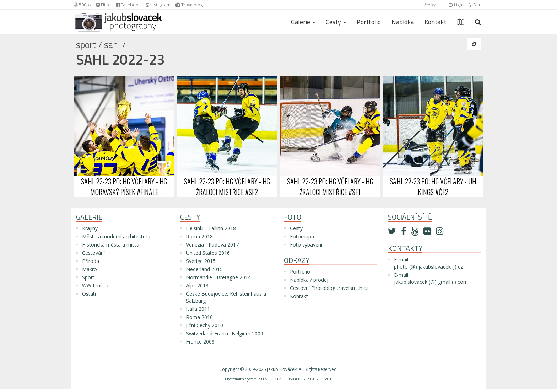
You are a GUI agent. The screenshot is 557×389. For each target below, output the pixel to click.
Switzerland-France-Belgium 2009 (224, 333)
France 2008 (200, 341)
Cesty (296, 228)
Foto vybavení (306, 244)
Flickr (103, 5)
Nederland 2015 (204, 269)
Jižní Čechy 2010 (204, 325)
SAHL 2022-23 (120, 59)
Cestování (93, 252)
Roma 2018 (199, 236)
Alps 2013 (197, 285)
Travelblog (189, 5)
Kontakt (435, 22)
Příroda (90, 261)
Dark (476, 5)
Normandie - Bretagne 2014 (218, 277)
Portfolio (369, 22)
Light (456, 5)
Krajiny (90, 228)
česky (430, 5)
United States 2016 (208, 252)
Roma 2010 (199, 317)
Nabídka (402, 22)
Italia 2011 (198, 309)
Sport (86, 45)
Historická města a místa (110, 244)
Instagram (158, 5)
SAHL (112, 45)
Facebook (128, 5)
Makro (89, 269)
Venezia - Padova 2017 (212, 244)
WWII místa (95, 285)
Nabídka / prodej (309, 279)
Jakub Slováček (282, 369)
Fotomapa (302, 236)
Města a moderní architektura (116, 236)
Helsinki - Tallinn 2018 (211, 228)
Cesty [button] (336, 22)
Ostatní (90, 293)
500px (82, 5)
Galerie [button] (303, 22)
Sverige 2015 (201, 261)
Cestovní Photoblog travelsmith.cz (329, 288)
